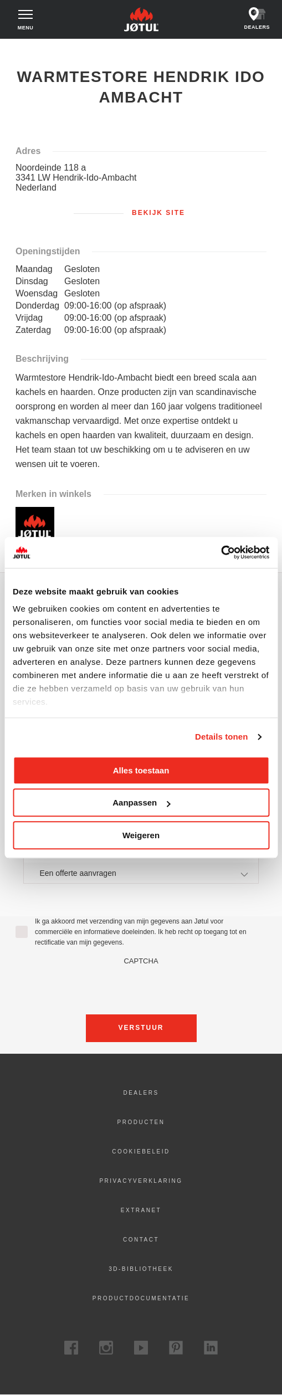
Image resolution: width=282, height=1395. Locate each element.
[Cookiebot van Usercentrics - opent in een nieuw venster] (220, 552)
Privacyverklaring (140, 1181)
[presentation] (141, 986)
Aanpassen (141, 802)
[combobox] (141, 873)
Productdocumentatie (141, 1298)
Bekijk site (158, 213)
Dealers (140, 1093)
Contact (141, 1240)
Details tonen (221, 736)
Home (21, 49)
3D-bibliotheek (141, 1269)
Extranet (141, 1210)
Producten (141, 1122)
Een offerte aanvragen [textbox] (77, 873)
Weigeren (141, 835)
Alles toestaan (141, 770)
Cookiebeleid (141, 1151)
